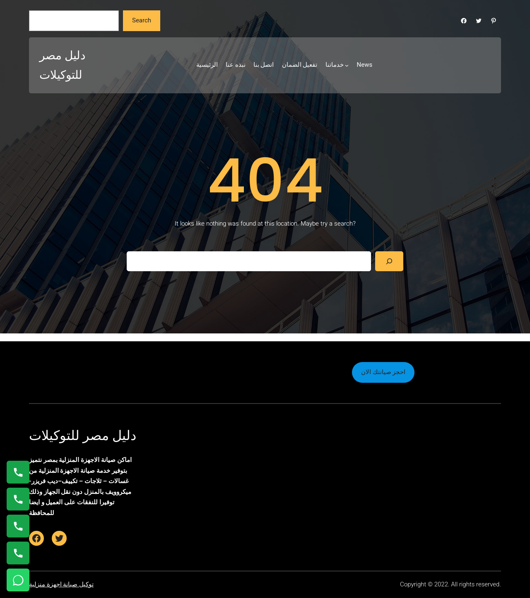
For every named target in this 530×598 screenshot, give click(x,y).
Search (141, 20)
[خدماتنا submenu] (347, 65)
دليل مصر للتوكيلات (82, 435)
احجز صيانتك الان (383, 372)
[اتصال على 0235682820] (18, 499)
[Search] (389, 261)
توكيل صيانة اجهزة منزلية (61, 584)
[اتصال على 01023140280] (18, 526)
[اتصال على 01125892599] (18, 553)
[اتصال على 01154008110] (18, 472)
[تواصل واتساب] (18, 580)
